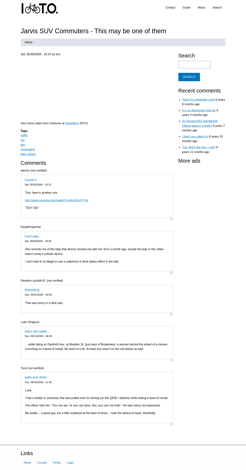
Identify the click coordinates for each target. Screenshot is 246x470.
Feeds (57, 462)
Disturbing (32, 290)
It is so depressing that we (199, 110)
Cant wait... (33, 236)
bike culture (28, 154)
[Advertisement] (201, 188)
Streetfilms (72, 123)
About (201, 7)
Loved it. (31, 180)
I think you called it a (195, 136)
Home (29, 42)
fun (23, 140)
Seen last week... (37, 331)
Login (70, 462)
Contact (170, 7)
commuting (28, 149)
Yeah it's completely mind (198, 99)
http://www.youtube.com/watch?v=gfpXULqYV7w (56, 200)
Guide (186, 7)
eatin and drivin (36, 377)
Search (217, 7)
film (23, 144)
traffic (24, 135)
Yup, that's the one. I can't (198, 147)
